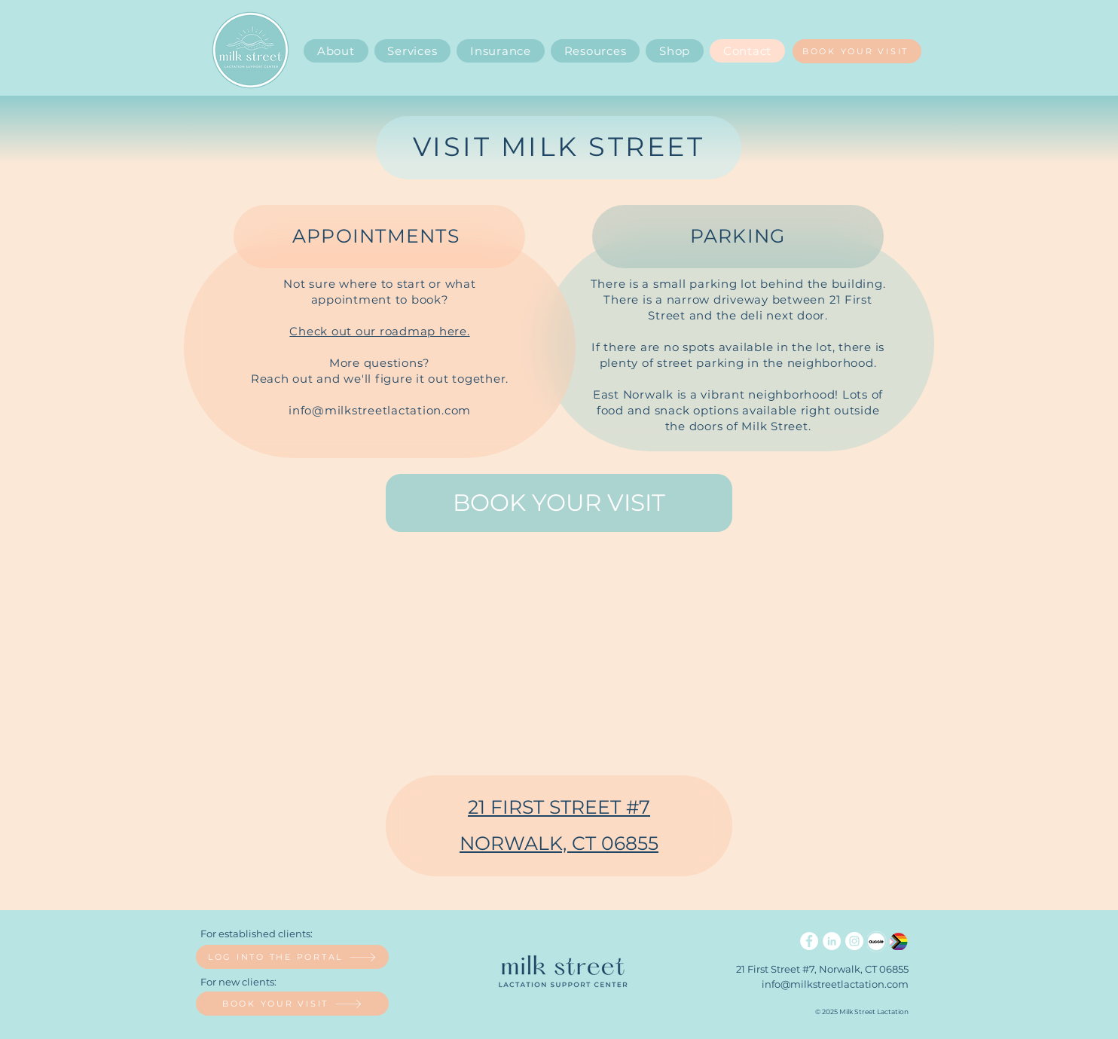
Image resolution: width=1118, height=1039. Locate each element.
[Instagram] (854, 941)
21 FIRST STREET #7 (559, 807)
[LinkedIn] (832, 941)
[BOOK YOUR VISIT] (857, 51)
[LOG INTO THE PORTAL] (292, 957)
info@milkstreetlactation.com (380, 410)
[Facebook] (809, 941)
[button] (595, 51)
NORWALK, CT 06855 (559, 843)
